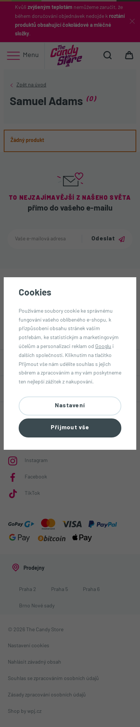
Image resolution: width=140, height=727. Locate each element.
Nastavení (70, 406)
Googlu (103, 347)
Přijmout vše (70, 428)
